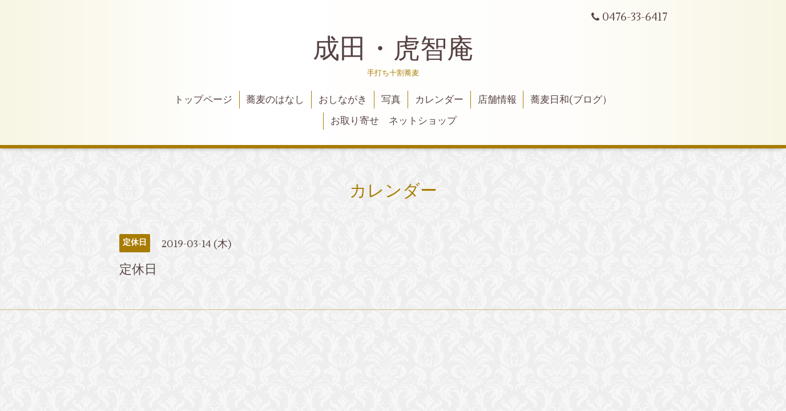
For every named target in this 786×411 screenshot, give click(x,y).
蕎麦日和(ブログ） (571, 100)
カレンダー (439, 100)
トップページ (203, 100)
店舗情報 (497, 100)
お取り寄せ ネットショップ (393, 121)
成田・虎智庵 (393, 49)
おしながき (343, 100)
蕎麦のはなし (275, 100)
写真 (391, 100)
